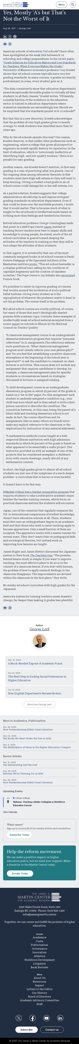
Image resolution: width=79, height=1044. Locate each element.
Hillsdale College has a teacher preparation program (36, 491)
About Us (39, 977)
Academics (20, 720)
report (16, 323)
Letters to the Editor (39, 989)
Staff (40, 1004)
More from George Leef (39, 704)
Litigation (39, 963)
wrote (33, 264)
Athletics (39, 956)
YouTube (46, 1018)
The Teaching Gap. (41, 555)
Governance (39, 948)
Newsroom (39, 981)
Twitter (18, 1018)
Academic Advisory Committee (39, 1000)
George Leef (25, 28)
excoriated (68, 275)
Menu (62, 4)
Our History (39, 992)
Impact (39, 985)
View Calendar (10, 812)
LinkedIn (60, 1018)
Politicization (37, 720)
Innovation (39, 952)
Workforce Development (39, 959)
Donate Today (20, 873)
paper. (48, 226)
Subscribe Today (19, 834)
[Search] (73, 5)
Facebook (32, 1018)
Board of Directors (39, 996)
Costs (39, 941)
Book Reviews (39, 967)
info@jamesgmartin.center (39, 914)
